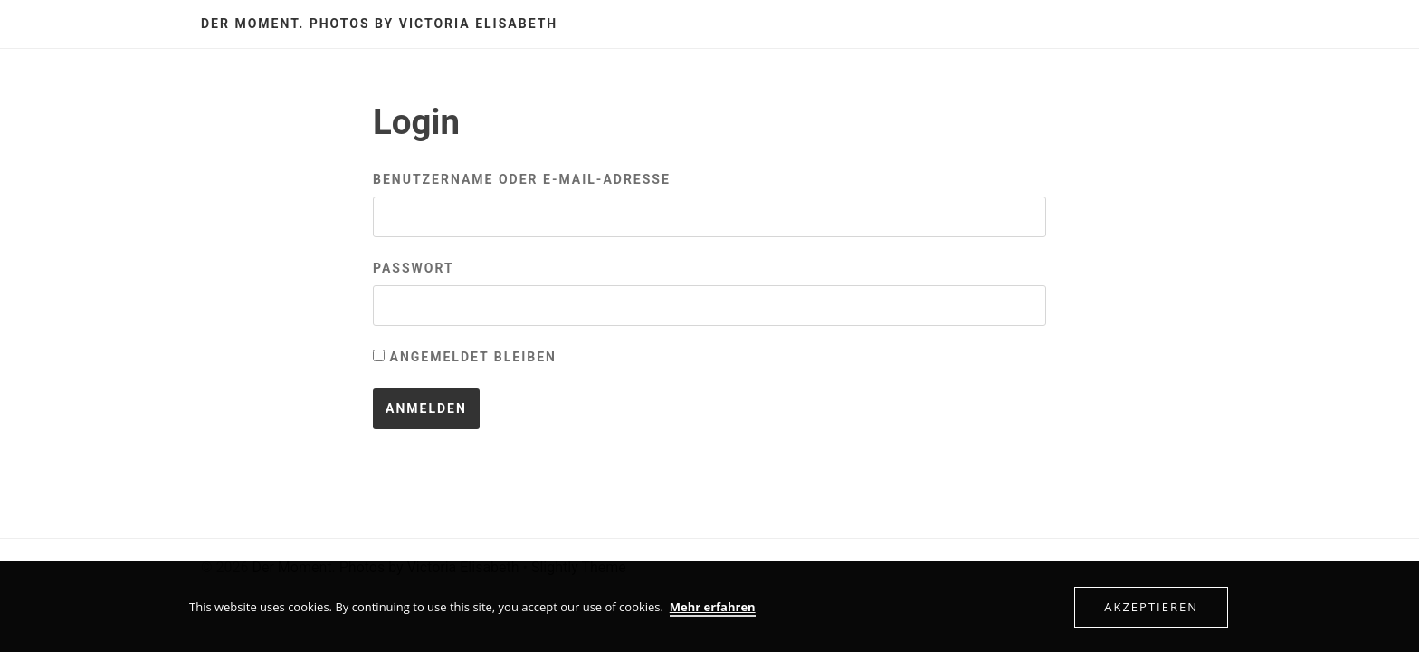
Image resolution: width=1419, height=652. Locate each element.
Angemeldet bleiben (465, 357)
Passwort (413, 268)
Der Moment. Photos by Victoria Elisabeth (379, 23)
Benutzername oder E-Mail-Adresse (522, 179)
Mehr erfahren (713, 607)
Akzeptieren (1151, 607)
